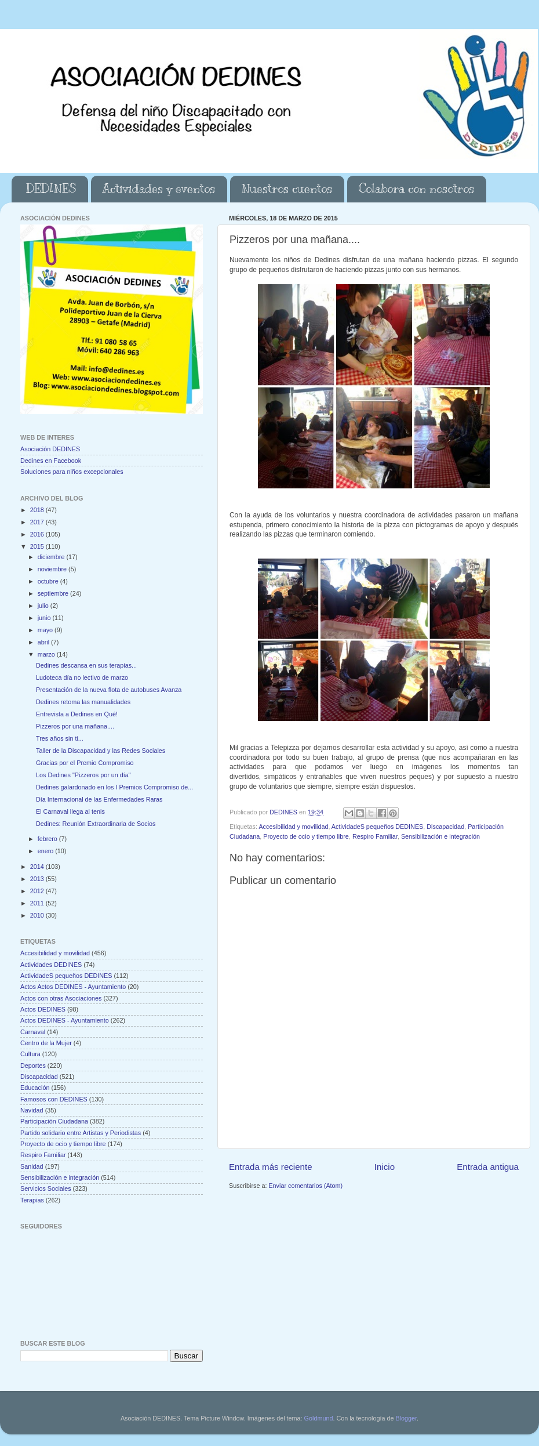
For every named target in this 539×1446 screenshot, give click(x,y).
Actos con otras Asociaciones (60, 998)
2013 (38, 878)
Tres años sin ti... (59, 738)
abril (44, 642)
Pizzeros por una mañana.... (75, 726)
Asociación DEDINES (50, 448)
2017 (38, 522)
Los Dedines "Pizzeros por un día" (83, 774)
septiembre (54, 593)
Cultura (30, 1053)
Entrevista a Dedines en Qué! (77, 714)
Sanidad (31, 1166)
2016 (38, 534)
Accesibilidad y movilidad (293, 826)
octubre (49, 581)
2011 (38, 903)
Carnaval (32, 1031)
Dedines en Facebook (50, 460)
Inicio (384, 1167)
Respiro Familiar (375, 836)
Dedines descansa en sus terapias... (86, 665)
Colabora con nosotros (416, 189)
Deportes (33, 1065)
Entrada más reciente (270, 1167)
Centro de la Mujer (46, 1042)
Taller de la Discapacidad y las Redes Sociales (100, 750)
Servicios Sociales (45, 1188)
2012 (38, 890)
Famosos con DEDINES (54, 1099)
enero (47, 850)
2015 (38, 546)
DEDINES (51, 189)
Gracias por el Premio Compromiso (85, 762)
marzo (47, 654)
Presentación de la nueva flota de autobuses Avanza (108, 689)
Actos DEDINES (42, 1009)
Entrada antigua (488, 1167)
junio (45, 617)
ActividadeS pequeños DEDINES (377, 826)
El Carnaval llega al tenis (70, 811)
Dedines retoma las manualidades (83, 701)
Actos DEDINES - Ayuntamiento (64, 1020)
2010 (38, 915)
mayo (46, 629)
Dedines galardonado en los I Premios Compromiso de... (114, 787)
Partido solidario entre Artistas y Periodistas (80, 1132)
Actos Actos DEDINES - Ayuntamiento (73, 986)
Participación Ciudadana (54, 1121)
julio (44, 605)
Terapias (32, 1200)
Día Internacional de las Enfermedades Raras (99, 799)
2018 (38, 509)
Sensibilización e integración (440, 836)
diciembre (52, 556)
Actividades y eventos (159, 189)
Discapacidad (445, 826)
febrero (48, 838)
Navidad (31, 1110)
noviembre (53, 569)
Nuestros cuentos (287, 189)
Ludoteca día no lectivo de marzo (82, 677)
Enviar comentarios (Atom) (305, 1185)
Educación (34, 1087)
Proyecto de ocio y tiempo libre (306, 836)
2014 (38, 866)
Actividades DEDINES (51, 964)
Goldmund (318, 1418)
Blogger (406, 1418)
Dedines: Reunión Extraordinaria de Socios (95, 823)
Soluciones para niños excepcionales (71, 471)
